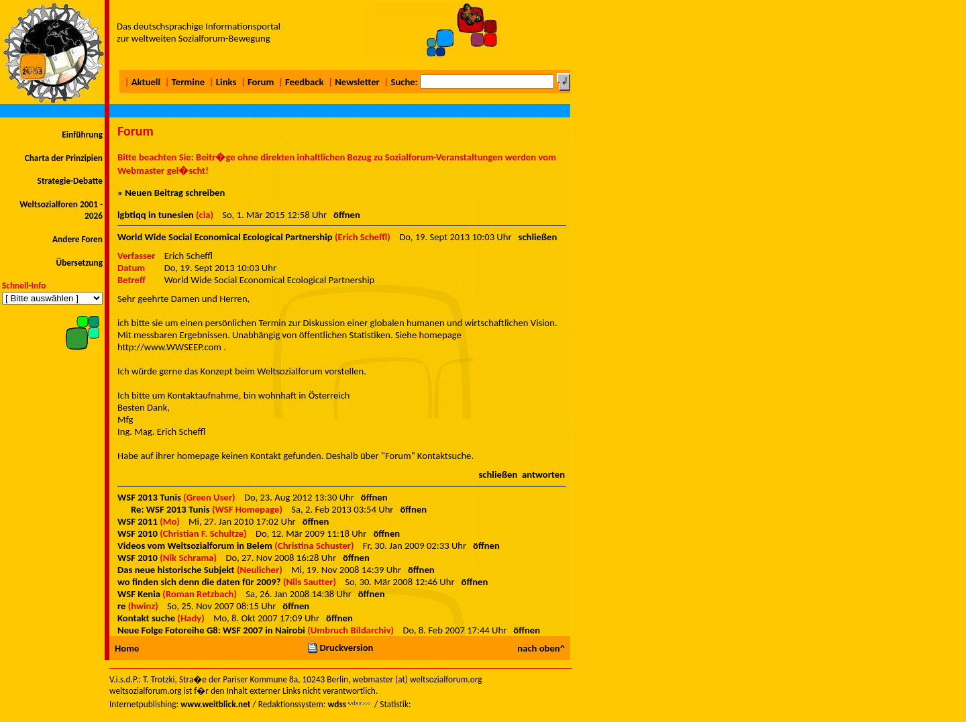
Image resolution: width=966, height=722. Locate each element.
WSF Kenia (138, 594)
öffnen (346, 215)
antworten (543, 474)
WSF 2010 (137, 533)
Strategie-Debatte (70, 181)
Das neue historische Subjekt (176, 570)
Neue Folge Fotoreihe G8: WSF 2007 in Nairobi (211, 630)
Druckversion (340, 647)
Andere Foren (77, 239)
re (121, 606)
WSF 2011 (137, 521)
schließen (538, 237)
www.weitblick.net (215, 704)
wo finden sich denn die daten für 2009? (199, 582)
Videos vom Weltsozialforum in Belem (194, 545)
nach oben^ (541, 648)
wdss (336, 704)
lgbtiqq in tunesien (155, 215)
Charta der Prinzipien (64, 158)
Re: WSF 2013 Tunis (170, 509)
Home (127, 648)
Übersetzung (79, 262)
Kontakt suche (146, 618)
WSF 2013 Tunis (149, 497)
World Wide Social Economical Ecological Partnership (225, 237)
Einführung (82, 134)
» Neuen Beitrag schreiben (171, 193)
